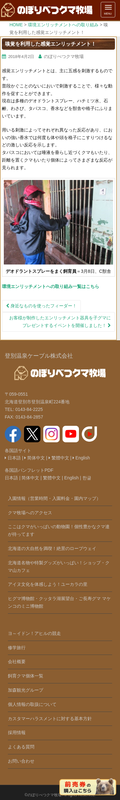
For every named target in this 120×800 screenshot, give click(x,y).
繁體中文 (59, 457)
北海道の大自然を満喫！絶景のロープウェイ (52, 548)
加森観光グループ (25, 690)
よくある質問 (21, 746)
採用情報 (17, 732)
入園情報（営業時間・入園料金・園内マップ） (54, 498)
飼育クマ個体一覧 (25, 675)
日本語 (13, 457)
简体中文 (34, 457)
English (81, 457)
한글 (86, 477)
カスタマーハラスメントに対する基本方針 (50, 718)
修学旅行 (17, 647)
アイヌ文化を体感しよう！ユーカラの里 (47, 584)
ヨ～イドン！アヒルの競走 (34, 633)
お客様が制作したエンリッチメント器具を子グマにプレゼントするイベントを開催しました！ (60, 321)
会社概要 (17, 661)
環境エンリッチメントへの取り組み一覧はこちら (50, 286)
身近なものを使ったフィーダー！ (41, 305)
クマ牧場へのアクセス (30, 512)
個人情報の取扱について (32, 704)
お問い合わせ (21, 761)
